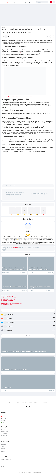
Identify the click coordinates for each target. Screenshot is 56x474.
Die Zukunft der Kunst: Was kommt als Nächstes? (14, 369)
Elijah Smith (9, 330)
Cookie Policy (4, 433)
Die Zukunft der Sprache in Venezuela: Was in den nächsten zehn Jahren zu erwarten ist (14, 194)
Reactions (3, 461)
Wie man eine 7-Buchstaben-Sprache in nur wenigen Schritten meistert (40, 287)
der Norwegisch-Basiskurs (21, 53)
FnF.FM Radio (4, 451)
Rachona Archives (10, 322)
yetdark (18, 96)
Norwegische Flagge (9, 96)
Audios (19, 2)
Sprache (3, 27)
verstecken (11, 295)
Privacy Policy (4, 429)
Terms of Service (4, 431)
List (23, 2)
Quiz (30, 2)
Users (2, 464)
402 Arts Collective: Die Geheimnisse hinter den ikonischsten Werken (39, 194)
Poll (26, 2)
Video (9, 2)
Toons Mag (3, 444)
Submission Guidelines (6, 459)
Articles (4, 2)
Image (13, 2)
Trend (2, 466)
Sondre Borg (9, 318)
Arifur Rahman (10, 326)
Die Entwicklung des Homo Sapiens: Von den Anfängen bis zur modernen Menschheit (24, 351)
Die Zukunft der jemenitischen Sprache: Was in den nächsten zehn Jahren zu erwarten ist (41, 268)
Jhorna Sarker (10, 314)
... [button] (34, 2)
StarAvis (3, 448)
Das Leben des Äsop (7, 387)
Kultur (20, 60)
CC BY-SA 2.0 (31, 96)
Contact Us (3, 437)
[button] (51, 2)
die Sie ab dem (48, 64)
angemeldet (16, 247)
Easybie (2, 446)
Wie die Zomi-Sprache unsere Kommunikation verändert (14, 287)
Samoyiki (3, 450)
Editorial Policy (4, 435)
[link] (53, 36)
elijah (28, 231)
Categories (3, 463)
